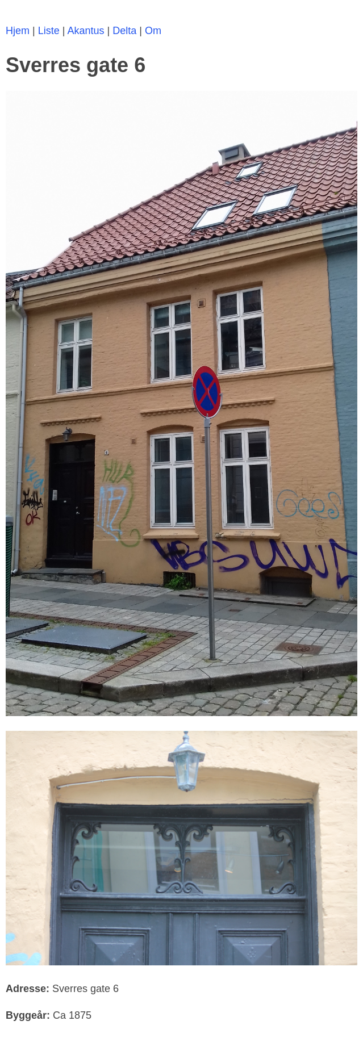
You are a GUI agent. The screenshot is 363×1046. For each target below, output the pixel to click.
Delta (124, 30)
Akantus (85, 30)
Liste (49, 30)
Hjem (18, 30)
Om (153, 30)
